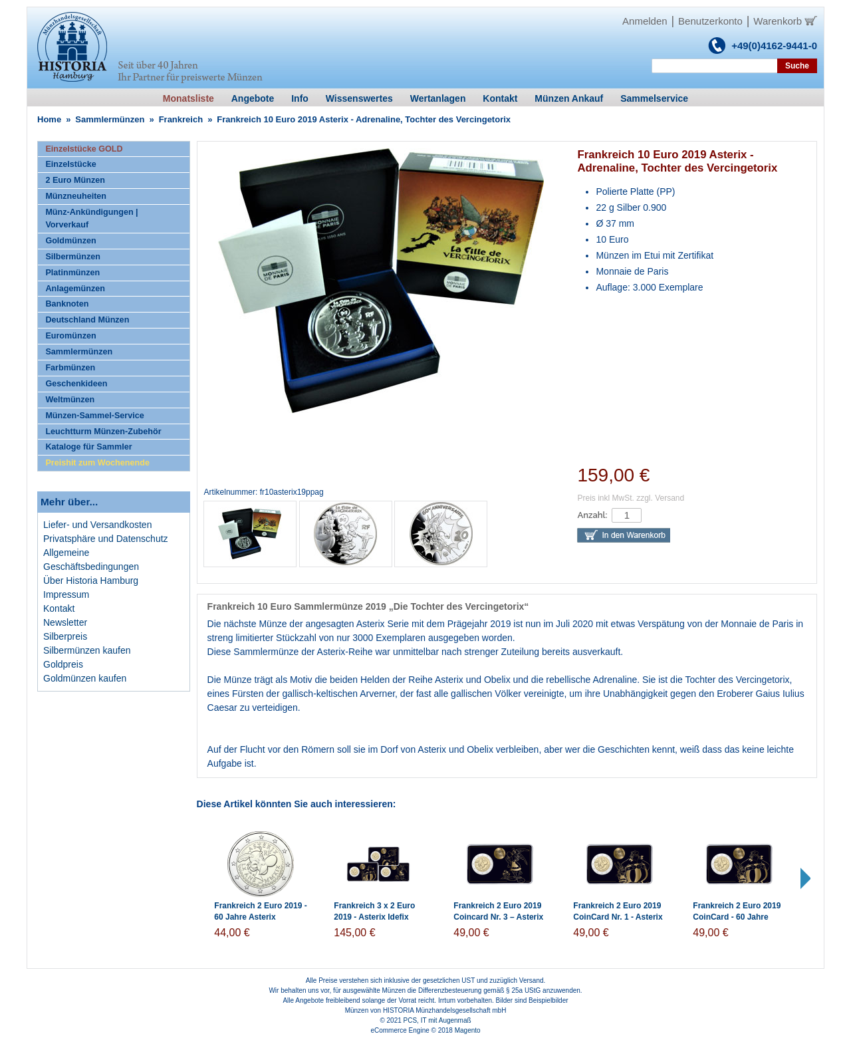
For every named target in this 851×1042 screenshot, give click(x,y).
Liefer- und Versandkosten (97, 524)
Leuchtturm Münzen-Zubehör (103, 431)
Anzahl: (592, 515)
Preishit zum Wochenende (97, 462)
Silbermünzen (72, 256)
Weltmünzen (69, 399)
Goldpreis (63, 664)
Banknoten (66, 304)
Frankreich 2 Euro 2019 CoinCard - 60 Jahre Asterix (737, 917)
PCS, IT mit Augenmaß (437, 1020)
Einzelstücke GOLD (83, 149)
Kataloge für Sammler (88, 447)
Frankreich (181, 119)
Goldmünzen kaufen (84, 678)
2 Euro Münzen (75, 180)
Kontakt (58, 608)
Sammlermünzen (109, 119)
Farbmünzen (70, 367)
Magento (468, 1030)
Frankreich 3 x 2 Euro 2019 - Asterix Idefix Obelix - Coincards (374, 917)
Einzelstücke (70, 164)
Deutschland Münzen (87, 320)
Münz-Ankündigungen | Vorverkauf (91, 218)
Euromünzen (70, 335)
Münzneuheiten (75, 196)
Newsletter (65, 622)
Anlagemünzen (75, 288)
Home (49, 119)
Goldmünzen (70, 240)
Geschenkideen (76, 383)
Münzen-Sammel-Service (94, 415)
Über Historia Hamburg (90, 580)
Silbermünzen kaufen (87, 650)
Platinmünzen (72, 272)
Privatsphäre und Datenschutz (105, 538)
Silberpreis (65, 636)
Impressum (66, 594)
